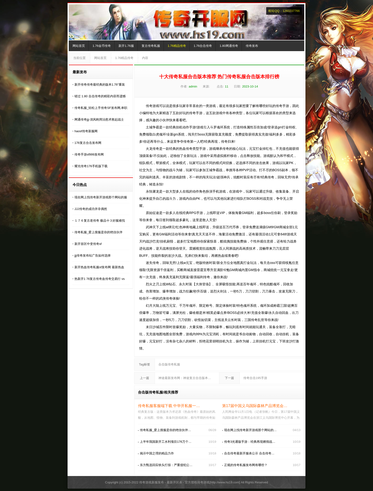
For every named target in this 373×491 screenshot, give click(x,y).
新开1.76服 (126, 46)
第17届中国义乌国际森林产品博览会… (254, 406)
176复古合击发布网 (87, 143)
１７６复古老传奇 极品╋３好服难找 (99, 220)
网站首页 (79, 46)
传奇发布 (252, 46)
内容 (145, 58)
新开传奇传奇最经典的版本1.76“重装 (99, 84)
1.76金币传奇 (102, 46)
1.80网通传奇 (229, 46)
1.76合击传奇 (203, 46)
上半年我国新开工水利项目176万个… (165, 441)
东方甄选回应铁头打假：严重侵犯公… (166, 465)
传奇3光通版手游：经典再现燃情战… (249, 441)
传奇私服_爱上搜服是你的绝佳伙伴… (165, 430)
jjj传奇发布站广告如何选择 (92, 255)
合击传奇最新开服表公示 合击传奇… (249, 453)
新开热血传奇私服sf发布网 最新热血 (99, 267)
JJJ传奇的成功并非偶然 (90, 209)
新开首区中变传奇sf (88, 244)
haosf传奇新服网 (86, 131)
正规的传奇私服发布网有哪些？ (245, 465)
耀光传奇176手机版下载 (91, 166)
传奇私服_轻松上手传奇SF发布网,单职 (100, 108)
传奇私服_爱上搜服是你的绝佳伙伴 (98, 232)
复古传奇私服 (151, 46)
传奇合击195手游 (255, 378)
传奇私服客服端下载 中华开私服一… (169, 406)
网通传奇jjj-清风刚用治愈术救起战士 (99, 119)
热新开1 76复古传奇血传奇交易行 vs (99, 279)
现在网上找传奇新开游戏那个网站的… (250, 430)
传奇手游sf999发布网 (89, 154)
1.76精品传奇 (177, 46)
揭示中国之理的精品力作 (157, 453)
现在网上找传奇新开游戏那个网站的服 (100, 197)
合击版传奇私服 (169, 364)
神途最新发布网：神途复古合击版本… (184, 378)
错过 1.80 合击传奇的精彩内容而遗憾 (100, 96)
